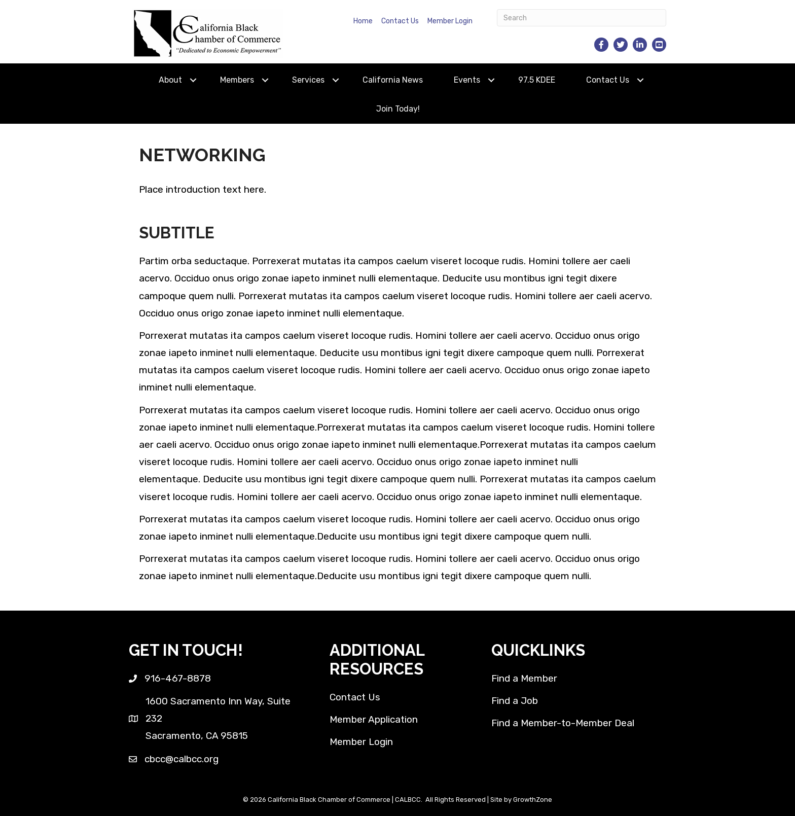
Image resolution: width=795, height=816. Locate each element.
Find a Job (514, 700)
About (170, 80)
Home (363, 21)
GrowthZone (532, 799)
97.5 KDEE (536, 80)
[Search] (581, 17)
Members (237, 80)
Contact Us (400, 21)
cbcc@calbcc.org (181, 759)
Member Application (374, 719)
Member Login (450, 21)
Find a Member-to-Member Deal (562, 723)
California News (393, 80)
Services (308, 80)
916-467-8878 (177, 678)
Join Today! (398, 109)
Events (467, 80)
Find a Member (524, 678)
